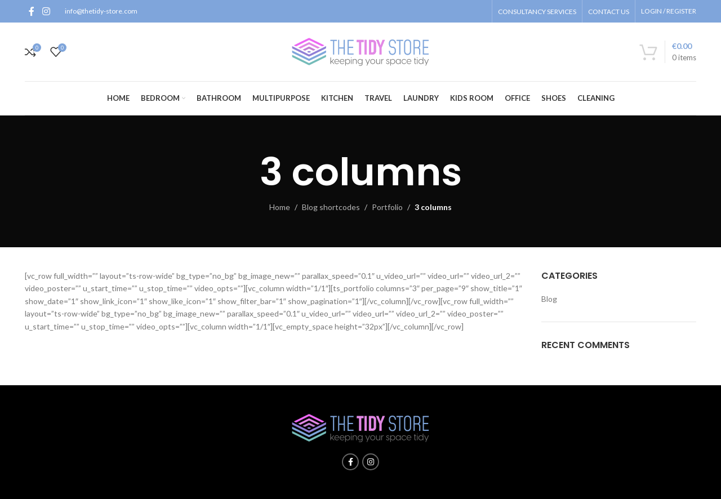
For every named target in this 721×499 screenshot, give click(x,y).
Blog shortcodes (331, 207)
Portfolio (387, 207)
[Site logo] (360, 51)
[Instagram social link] (46, 11)
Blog (549, 299)
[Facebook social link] (31, 11)
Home (279, 207)
